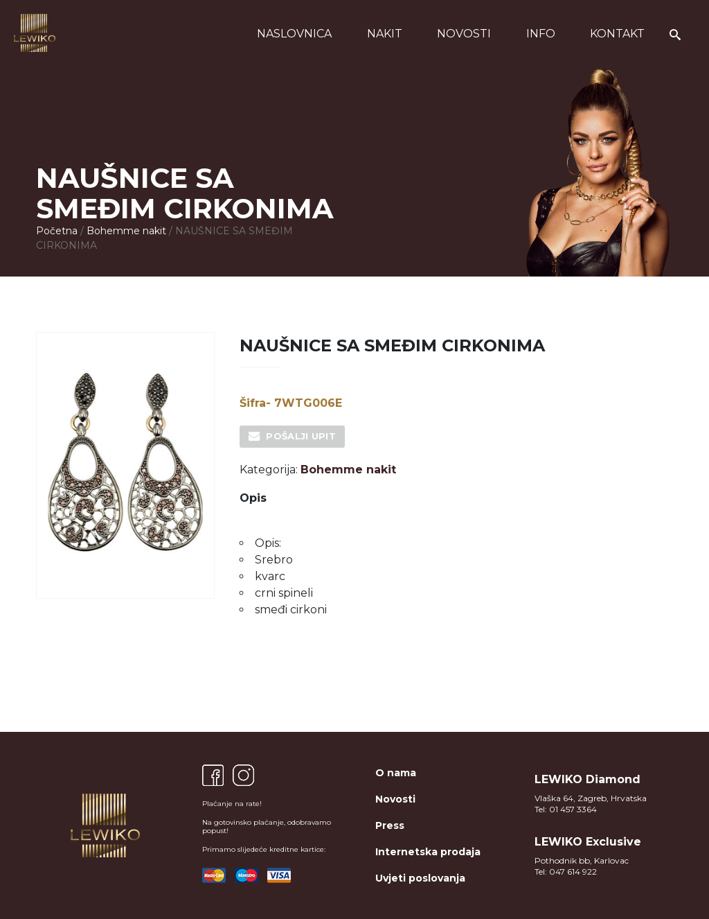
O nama (395, 773)
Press (389, 825)
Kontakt (617, 33)
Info (540, 33)
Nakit (384, 33)
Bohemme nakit (126, 231)
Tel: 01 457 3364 (566, 809)
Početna (57, 231)
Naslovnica (294, 33)
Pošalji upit (301, 435)
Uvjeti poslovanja (420, 878)
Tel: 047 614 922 (566, 871)
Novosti (464, 33)
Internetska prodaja (428, 852)
